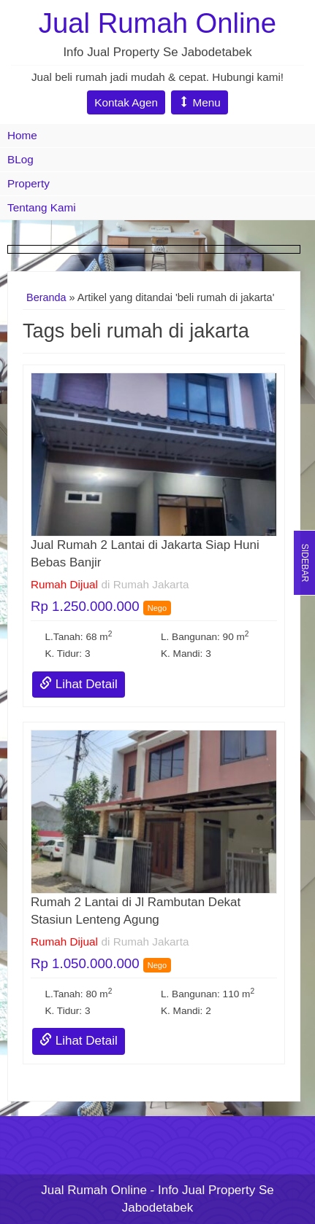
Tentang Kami (41, 207)
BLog (20, 159)
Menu (199, 102)
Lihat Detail (78, 684)
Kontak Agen (126, 102)
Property (28, 183)
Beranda (46, 297)
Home (22, 135)
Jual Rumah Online (157, 23)
